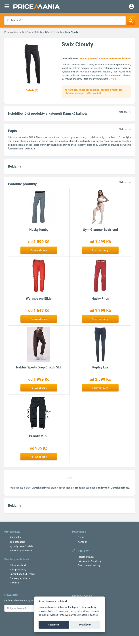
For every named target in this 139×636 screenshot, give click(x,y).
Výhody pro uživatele (21, 546)
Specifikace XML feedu (22, 573)
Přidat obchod (18, 565)
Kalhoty (38, 32)
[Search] (131, 20)
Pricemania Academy (89, 561)
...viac (112, 78)
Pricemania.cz (11, 32)
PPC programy (18, 569)
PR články (15, 537)
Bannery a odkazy (20, 578)
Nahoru (123, 111)
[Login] (131, 7)
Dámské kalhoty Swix (44, 487)
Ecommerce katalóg (89, 565)
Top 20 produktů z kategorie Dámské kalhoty (105, 58)
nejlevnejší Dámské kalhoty (113, 487)
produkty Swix (83, 487)
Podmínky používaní (21, 550)
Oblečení (26, 32)
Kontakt (82, 541)
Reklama (15, 582)
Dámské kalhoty (53, 32)
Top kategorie (17, 541)
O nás (81, 537)
